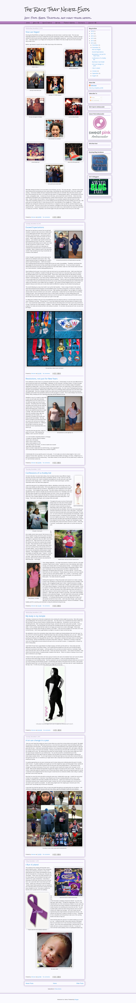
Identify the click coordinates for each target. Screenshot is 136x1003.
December (95, 45)
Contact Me (92, 22)
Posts (92, 97)
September (95, 73)
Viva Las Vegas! (32, 32)
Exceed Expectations (35, 227)
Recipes (57, 22)
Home (28, 22)
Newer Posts (29, 983)
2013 (92, 43)
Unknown (94, 85)
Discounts (81, 22)
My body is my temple (35, 616)
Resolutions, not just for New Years (42, 378)
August (94, 76)
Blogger (76, 999)
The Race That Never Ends (57, 9)
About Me (36, 22)
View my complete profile (96, 88)
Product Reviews (69, 22)
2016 (92, 36)
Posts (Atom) (58, 989)
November (95, 47)
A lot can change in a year (37, 740)
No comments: (46, 217)
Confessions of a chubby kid (38, 473)
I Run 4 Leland (32, 864)
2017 (92, 33)
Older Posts (79, 983)
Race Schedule (47, 22)
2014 (92, 40)
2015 (92, 38)
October (94, 71)
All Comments (94, 100)
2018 (92, 31)
